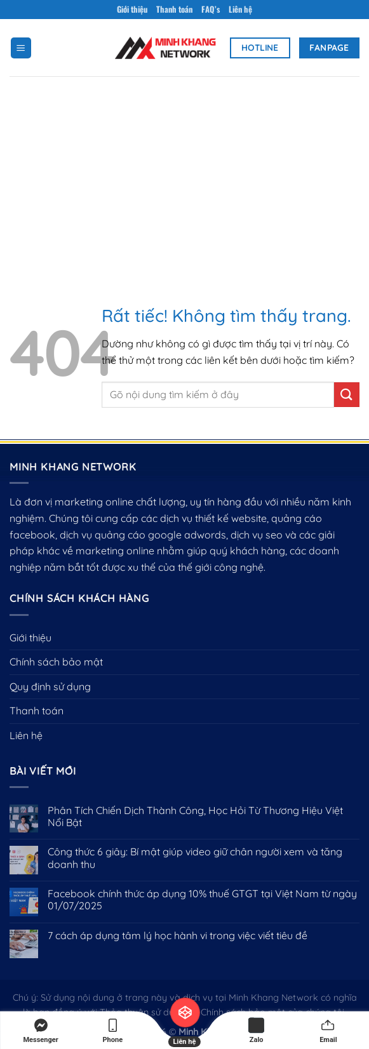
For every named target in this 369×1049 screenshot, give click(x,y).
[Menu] (21, 47)
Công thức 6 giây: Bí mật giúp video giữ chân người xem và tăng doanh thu (195, 858)
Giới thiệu (132, 9)
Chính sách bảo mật (56, 661)
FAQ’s (210, 9)
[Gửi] (346, 394)
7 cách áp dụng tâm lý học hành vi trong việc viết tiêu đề (177, 936)
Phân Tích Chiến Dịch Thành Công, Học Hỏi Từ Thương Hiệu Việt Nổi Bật (195, 817)
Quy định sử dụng (50, 686)
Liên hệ (240, 9)
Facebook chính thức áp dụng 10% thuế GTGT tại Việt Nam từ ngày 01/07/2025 (202, 900)
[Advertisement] (184, 171)
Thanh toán (174, 9)
